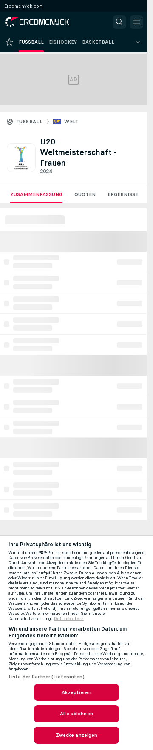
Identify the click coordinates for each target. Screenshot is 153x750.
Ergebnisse (123, 194)
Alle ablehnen (76, 714)
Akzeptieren (76, 692)
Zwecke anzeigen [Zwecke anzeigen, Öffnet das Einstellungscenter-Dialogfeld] (77, 735)
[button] (119, 22)
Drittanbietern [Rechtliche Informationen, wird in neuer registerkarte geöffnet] (69, 618)
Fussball (29, 122)
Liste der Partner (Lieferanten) (46, 677)
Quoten (85, 194)
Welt (71, 122)
